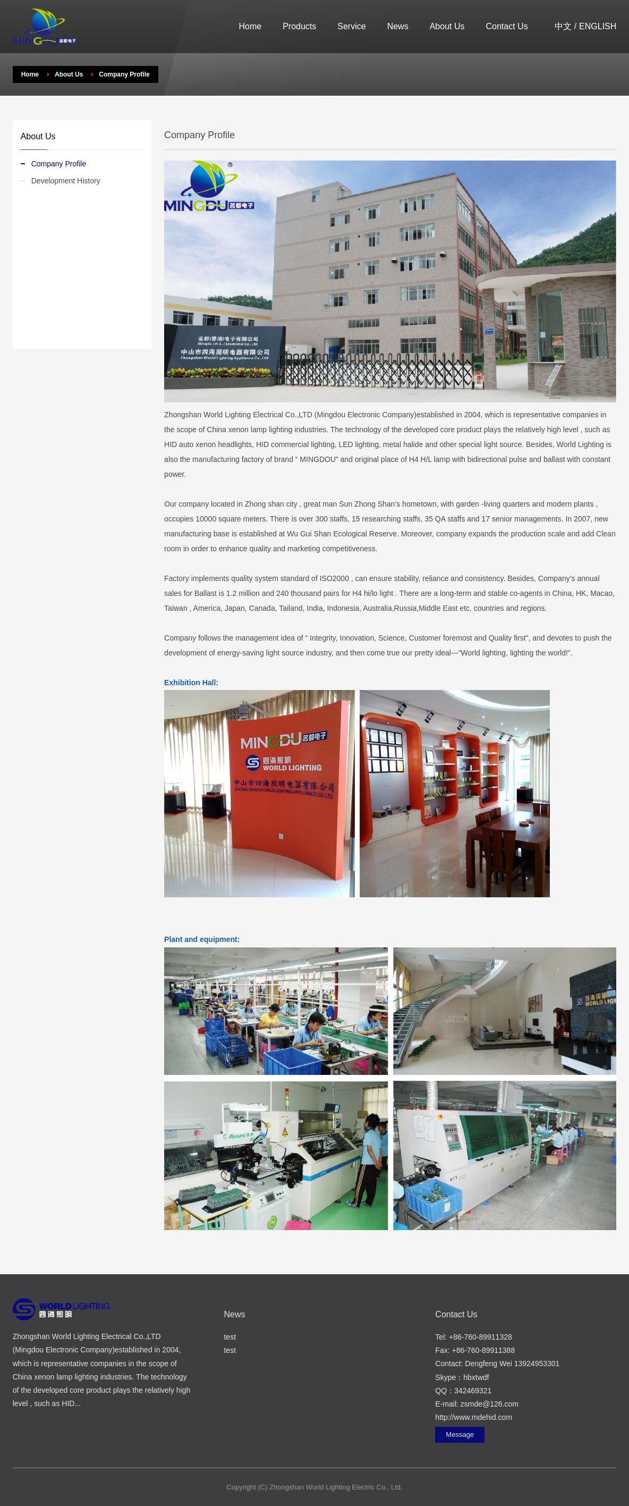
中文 (563, 26)
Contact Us (507, 26)
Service (351, 26)
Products (299, 26)
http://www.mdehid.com (473, 1417)
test (230, 1337)
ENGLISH (597, 26)
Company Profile (59, 163)
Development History (65, 180)
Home (250, 26)
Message (460, 1434)
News (398, 26)
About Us (447, 26)
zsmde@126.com (489, 1404)
